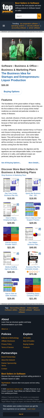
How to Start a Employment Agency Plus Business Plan (11, 219)
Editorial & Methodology (10, 338)
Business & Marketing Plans (18, 69)
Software (6, 65)
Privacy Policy (6, 344)
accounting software (19, 28)
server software (34, 28)
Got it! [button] (21, 414)
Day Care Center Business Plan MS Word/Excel (11, 194)
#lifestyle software (25, 310)
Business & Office (26, 65)
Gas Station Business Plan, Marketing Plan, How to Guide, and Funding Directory (33, 244)
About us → (5, 329)
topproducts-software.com (14, 389)
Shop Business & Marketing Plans (13, 175)
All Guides (27, 338)
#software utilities (11, 310)
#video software (32, 308)
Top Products (6, 383)
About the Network (8, 360)
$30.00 (5, 85)
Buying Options (11, 91)
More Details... (34, 163)
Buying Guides (28, 344)
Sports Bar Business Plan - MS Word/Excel (33, 194)
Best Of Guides (28, 341)
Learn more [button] (31, 409)
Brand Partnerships (8, 357)
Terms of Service (7, 347)
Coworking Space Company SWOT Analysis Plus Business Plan (33, 295)
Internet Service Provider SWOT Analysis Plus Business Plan (11, 244)
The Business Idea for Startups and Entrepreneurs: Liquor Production (20, 77)
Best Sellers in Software (27, 3)
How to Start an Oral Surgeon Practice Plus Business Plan (33, 219)
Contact (4, 369)
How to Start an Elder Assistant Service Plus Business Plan (11, 295)
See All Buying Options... (11, 163)
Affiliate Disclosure (8, 341)
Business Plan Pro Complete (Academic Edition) (33, 268)
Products (26, 347)
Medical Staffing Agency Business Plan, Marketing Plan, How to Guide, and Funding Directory (11, 268)
